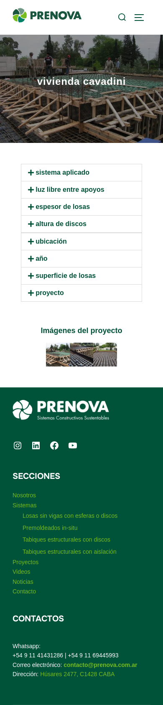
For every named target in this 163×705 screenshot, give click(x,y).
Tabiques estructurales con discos (66, 539)
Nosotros (24, 495)
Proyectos (25, 562)
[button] (81, 172)
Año (41, 258)
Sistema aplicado (62, 172)
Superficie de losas (66, 275)
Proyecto (50, 292)
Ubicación (51, 241)
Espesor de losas (63, 206)
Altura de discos (61, 223)
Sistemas (25, 505)
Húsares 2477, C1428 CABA (77, 674)
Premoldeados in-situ (50, 527)
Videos (22, 571)
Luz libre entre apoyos (70, 189)
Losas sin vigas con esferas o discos (70, 515)
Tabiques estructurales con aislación (70, 551)
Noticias (23, 581)
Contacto (24, 591)
